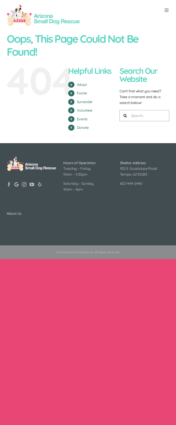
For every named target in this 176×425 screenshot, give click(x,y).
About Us (14, 213)
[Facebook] (9, 184)
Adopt (82, 84)
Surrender (85, 102)
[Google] (16, 184)
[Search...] (144, 115)
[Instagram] (24, 184)
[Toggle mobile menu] (167, 10)
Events (82, 119)
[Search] (125, 115)
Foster (82, 93)
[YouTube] (32, 184)
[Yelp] (39, 184)
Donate (83, 127)
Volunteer (85, 110)
